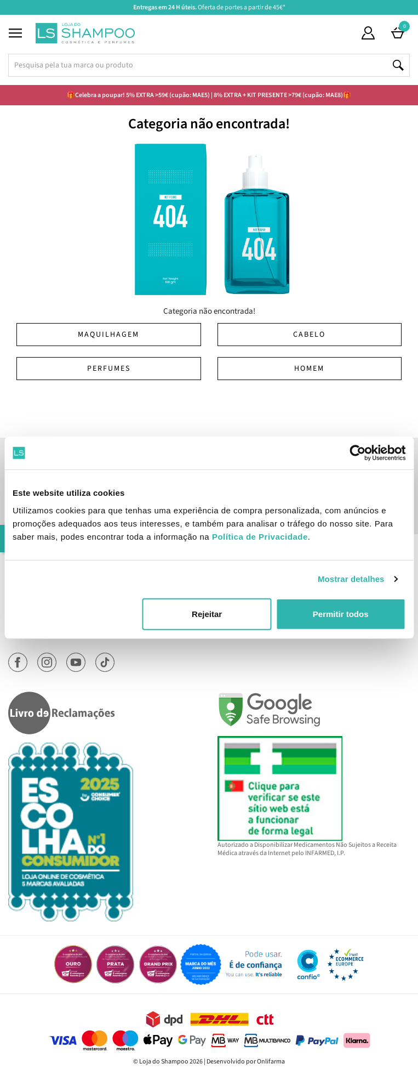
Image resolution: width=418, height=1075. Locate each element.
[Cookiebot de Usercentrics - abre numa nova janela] (357, 453)
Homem (309, 368)
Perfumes (108, 368)
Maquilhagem (108, 334)
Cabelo (309, 334)
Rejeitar (207, 613)
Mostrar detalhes (351, 579)
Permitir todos (341, 613)
